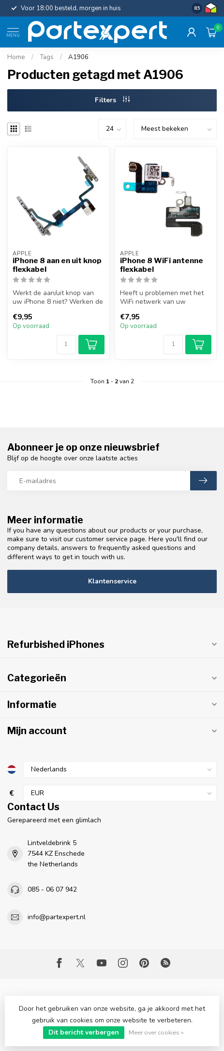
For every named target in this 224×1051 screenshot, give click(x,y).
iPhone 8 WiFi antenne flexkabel (161, 265)
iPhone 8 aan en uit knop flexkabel (57, 265)
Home (16, 57)
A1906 (78, 57)
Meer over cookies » (156, 1032)
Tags (47, 57)
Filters (112, 100)
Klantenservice (112, 581)
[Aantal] (66, 344)
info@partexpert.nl (57, 917)
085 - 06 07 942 (52, 889)
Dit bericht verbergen (83, 1032)
